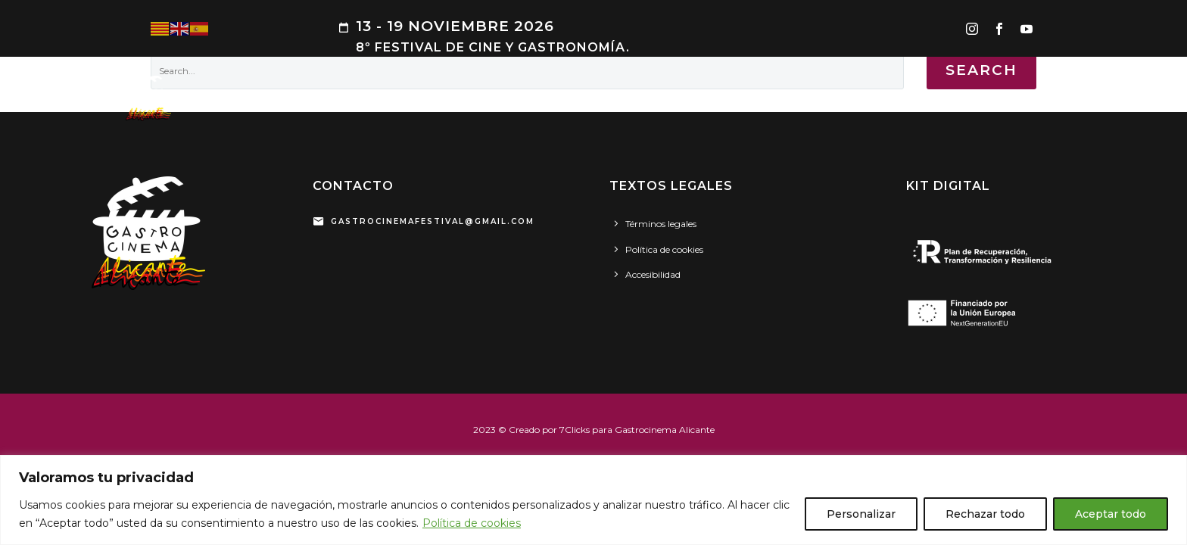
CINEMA (636, 98)
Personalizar (861, 514)
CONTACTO (1106, 98)
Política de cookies (471, 523)
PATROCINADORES (947, 98)
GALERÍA (852, 98)
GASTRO (572, 98)
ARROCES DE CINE (479, 98)
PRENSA (786, 98)
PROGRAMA (377, 98)
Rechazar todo (985, 514)
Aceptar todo (1110, 514)
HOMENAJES (710, 98)
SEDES (1037, 98)
